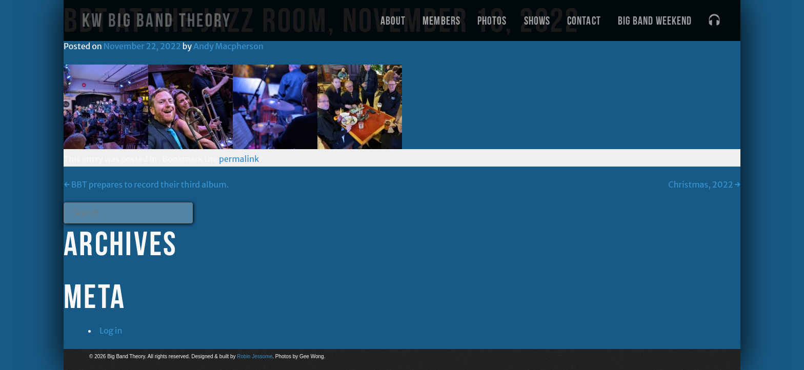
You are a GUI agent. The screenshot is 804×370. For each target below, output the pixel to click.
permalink (239, 159)
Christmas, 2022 (704, 184)
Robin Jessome (254, 356)
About (393, 20)
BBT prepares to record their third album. (146, 184)
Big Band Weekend (655, 20)
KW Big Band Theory (156, 20)
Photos (492, 20)
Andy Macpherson (228, 46)
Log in (111, 330)
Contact (584, 20)
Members (441, 20)
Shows (537, 20)
